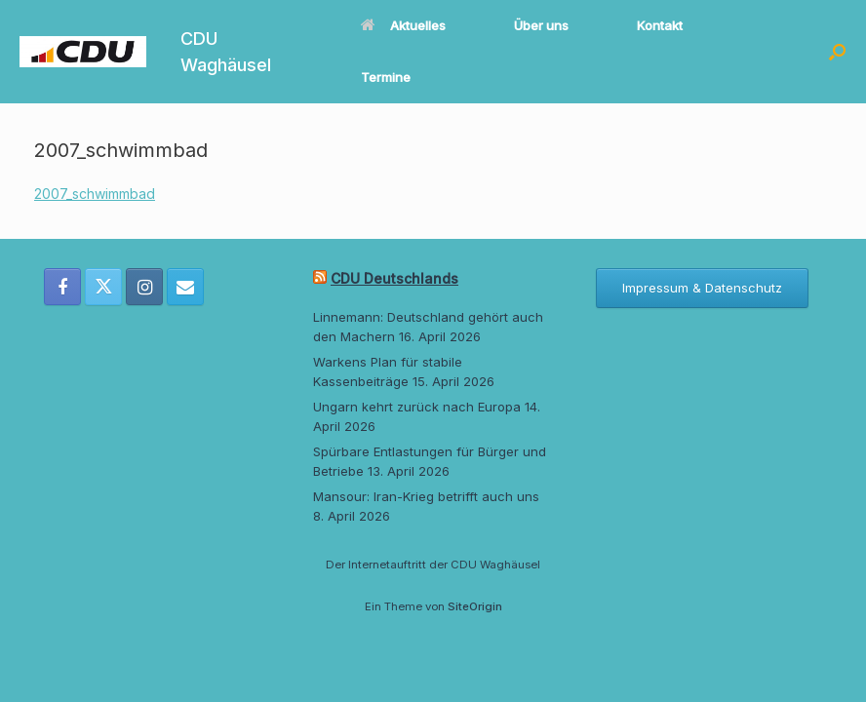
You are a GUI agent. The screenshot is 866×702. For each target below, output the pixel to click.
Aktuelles (403, 25)
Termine (386, 77)
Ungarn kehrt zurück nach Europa (417, 406)
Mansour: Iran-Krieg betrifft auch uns (426, 496)
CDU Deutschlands (394, 278)
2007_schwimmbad (94, 193)
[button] (837, 51)
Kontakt (660, 25)
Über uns (541, 25)
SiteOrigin (475, 606)
